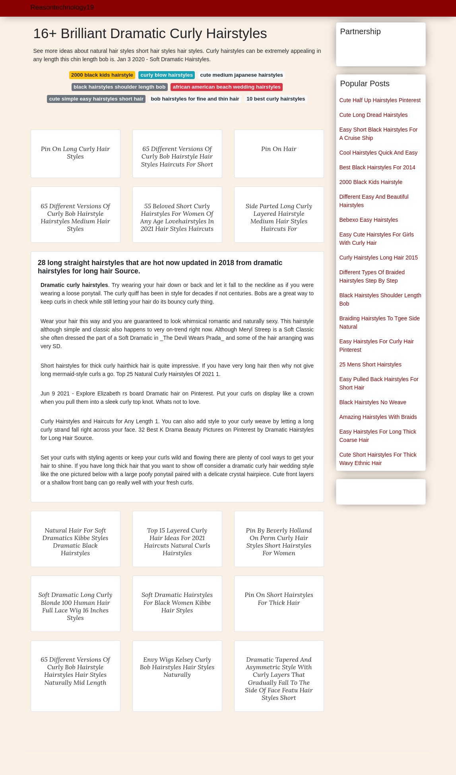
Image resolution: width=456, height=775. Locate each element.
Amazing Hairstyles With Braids (378, 417)
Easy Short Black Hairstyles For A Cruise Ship (379, 133)
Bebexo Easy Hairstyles (369, 220)
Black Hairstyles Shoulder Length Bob (380, 299)
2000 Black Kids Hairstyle (371, 182)
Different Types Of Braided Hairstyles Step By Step (372, 276)
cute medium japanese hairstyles (241, 75)
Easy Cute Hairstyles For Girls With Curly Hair (377, 238)
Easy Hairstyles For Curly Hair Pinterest (377, 345)
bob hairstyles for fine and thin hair (195, 99)
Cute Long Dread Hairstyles (374, 115)
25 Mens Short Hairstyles (371, 364)
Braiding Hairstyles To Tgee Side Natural (380, 322)
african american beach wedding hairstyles (227, 87)
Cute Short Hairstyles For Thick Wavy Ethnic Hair (378, 458)
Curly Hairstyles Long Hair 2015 (379, 257)
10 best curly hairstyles (275, 99)
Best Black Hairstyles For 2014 (377, 167)
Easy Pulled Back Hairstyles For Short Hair (379, 383)
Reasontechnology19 (62, 7)
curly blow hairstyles (167, 75)
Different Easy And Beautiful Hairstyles (374, 201)
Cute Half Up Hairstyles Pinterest (380, 100)
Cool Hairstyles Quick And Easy (379, 152)
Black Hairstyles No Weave (373, 402)
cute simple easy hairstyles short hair (96, 99)
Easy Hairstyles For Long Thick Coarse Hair (378, 435)
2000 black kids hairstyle (102, 75)
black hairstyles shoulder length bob (119, 87)
